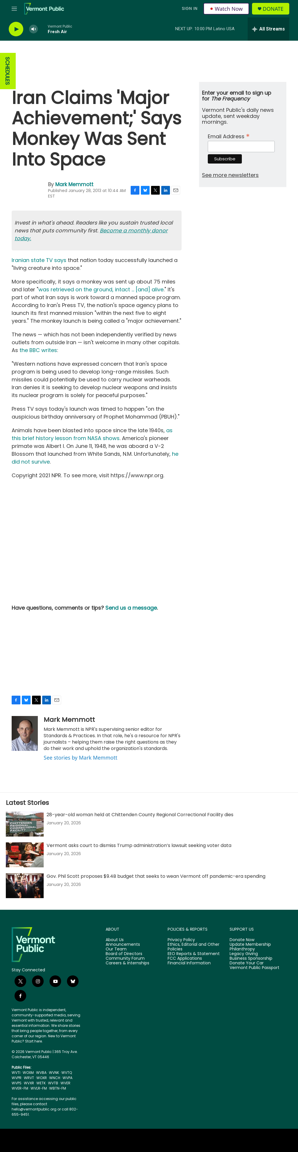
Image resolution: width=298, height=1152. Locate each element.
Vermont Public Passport (254, 968)
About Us (115, 940)
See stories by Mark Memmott (80, 757)
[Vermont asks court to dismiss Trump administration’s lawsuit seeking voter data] (25, 854)
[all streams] (268, 29)
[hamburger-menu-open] (14, 9)
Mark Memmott (74, 184)
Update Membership (250, 944)
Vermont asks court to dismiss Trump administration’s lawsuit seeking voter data (139, 845)
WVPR (17, 1077)
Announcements (123, 944)
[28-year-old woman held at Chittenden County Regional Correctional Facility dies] (25, 824)
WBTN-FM (57, 1088)
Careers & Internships (127, 963)
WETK (41, 1083)
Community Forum (125, 958)
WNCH (54, 1077)
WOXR (41, 1077)
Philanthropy (242, 949)
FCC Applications (185, 958)
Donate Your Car (247, 963)
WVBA (41, 1072)
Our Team (116, 949)
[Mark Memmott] (25, 733)
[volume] (33, 29)
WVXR (29, 1083)
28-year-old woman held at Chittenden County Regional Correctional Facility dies (140, 814)
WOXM (28, 1072)
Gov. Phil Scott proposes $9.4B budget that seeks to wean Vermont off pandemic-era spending (156, 876)
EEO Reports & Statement (194, 954)
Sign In (190, 8)
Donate (273, 9)
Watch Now (226, 8)
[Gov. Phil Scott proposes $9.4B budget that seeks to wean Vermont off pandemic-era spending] (25, 885)
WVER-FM (20, 1088)
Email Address (229, 136)
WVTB (53, 1083)
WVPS (17, 1083)
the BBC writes (38, 350)
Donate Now (242, 940)
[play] (16, 29)
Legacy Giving (244, 954)
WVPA (67, 1077)
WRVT (29, 1077)
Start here (33, 1041)
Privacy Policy (181, 940)
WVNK (54, 1072)
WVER (65, 1083)
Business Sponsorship (251, 958)
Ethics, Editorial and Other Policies (193, 947)
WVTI (16, 1072)
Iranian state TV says (39, 260)
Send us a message (131, 607)
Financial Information (189, 963)
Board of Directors (124, 954)
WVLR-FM (39, 1088)
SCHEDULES (7, 71)
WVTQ (66, 1072)
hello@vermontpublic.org (34, 1109)
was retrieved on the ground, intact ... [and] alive (101, 289)
